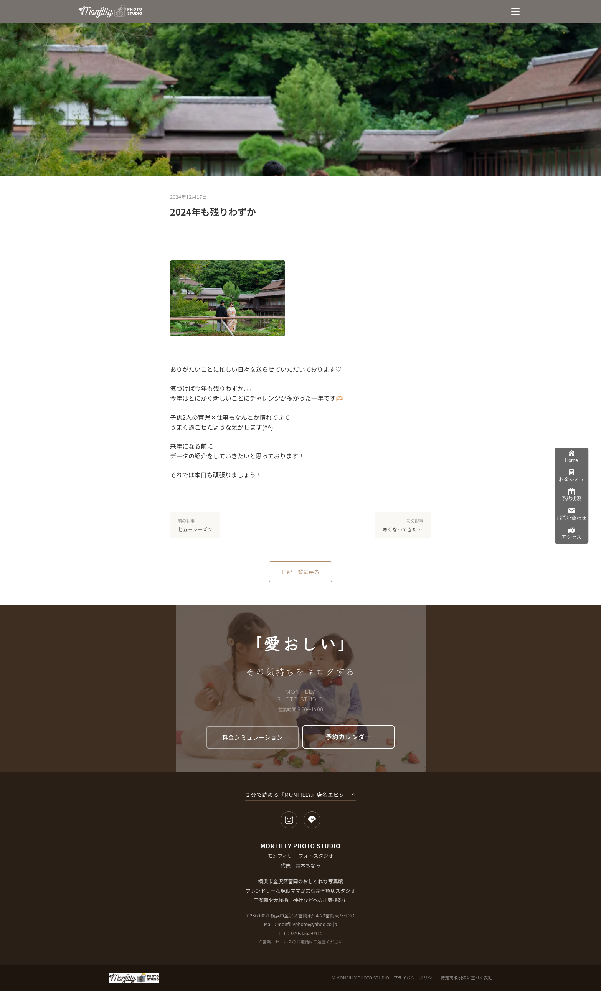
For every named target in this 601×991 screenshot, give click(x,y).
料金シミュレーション (252, 737)
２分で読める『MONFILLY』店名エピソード (300, 794)
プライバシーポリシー (414, 978)
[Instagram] (289, 819)
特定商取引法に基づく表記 (466, 978)
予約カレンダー (348, 736)
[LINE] (312, 819)
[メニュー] (515, 11)
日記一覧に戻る (300, 571)
